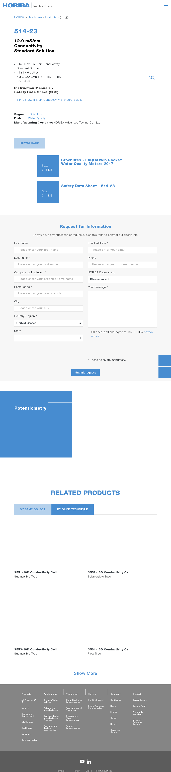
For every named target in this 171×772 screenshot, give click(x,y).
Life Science (27, 722)
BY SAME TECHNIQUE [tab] (72, 509)
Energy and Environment (28, 715)
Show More (85, 674)
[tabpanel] (85, 424)
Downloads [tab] (29, 143)
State (17, 331)
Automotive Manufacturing (51, 709)
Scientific (36, 114)
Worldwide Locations (138, 713)
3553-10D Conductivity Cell (35, 649)
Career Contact (140, 700)
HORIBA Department (101, 272)
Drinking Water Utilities (51, 701)
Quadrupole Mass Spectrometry (72, 718)
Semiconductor (29, 740)
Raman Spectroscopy (73, 727)
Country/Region (25, 316)
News (113, 706)
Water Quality (37, 118)
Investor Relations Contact (137, 722)
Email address (98, 243)
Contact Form (139, 706)
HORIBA (19, 17)
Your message (98, 287)
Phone (92, 258)
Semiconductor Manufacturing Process (51, 718)
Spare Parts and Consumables (96, 707)
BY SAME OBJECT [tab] (33, 509)
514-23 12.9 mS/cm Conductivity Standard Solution (50, 100)
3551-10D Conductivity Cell (35, 572)
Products (50, 17)
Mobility (25, 708)
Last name (22, 258)
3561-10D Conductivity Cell (109, 649)
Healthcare (35, 17)
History (114, 724)
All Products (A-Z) (29, 701)
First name (21, 243)
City (16, 301)
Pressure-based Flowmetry (74, 709)
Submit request (85, 372)
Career (113, 718)
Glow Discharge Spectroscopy (74, 701)
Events (113, 712)
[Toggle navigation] (166, 5)
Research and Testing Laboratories (50, 728)
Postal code (23, 287)
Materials (26, 734)
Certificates (115, 700)
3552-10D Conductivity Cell (109, 572)
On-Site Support (96, 700)
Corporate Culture (115, 731)
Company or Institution (30, 272)
